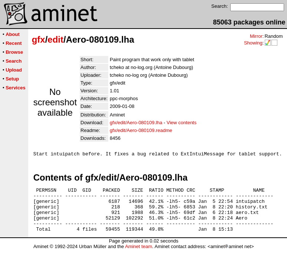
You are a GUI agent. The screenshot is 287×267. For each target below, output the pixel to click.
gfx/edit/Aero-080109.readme (141, 130)
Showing (253, 43)
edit (55, 39)
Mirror (256, 36)
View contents (181, 122)
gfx (38, 39)
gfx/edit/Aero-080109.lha (136, 122)
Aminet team (138, 256)
